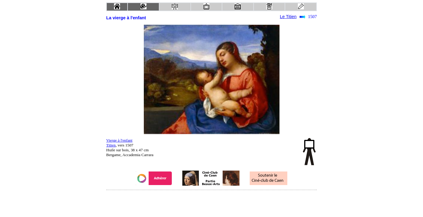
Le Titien (288, 16)
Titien (111, 145)
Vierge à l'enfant (119, 140)
